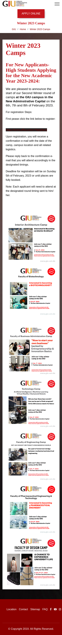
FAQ (45, 609)
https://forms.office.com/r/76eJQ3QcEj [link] (26, 129)
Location (12, 609)
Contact (23, 609)
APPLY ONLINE (31, 13)
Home (23, 29)
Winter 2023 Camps (40, 29)
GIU (14, 29)
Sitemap (35, 609)
